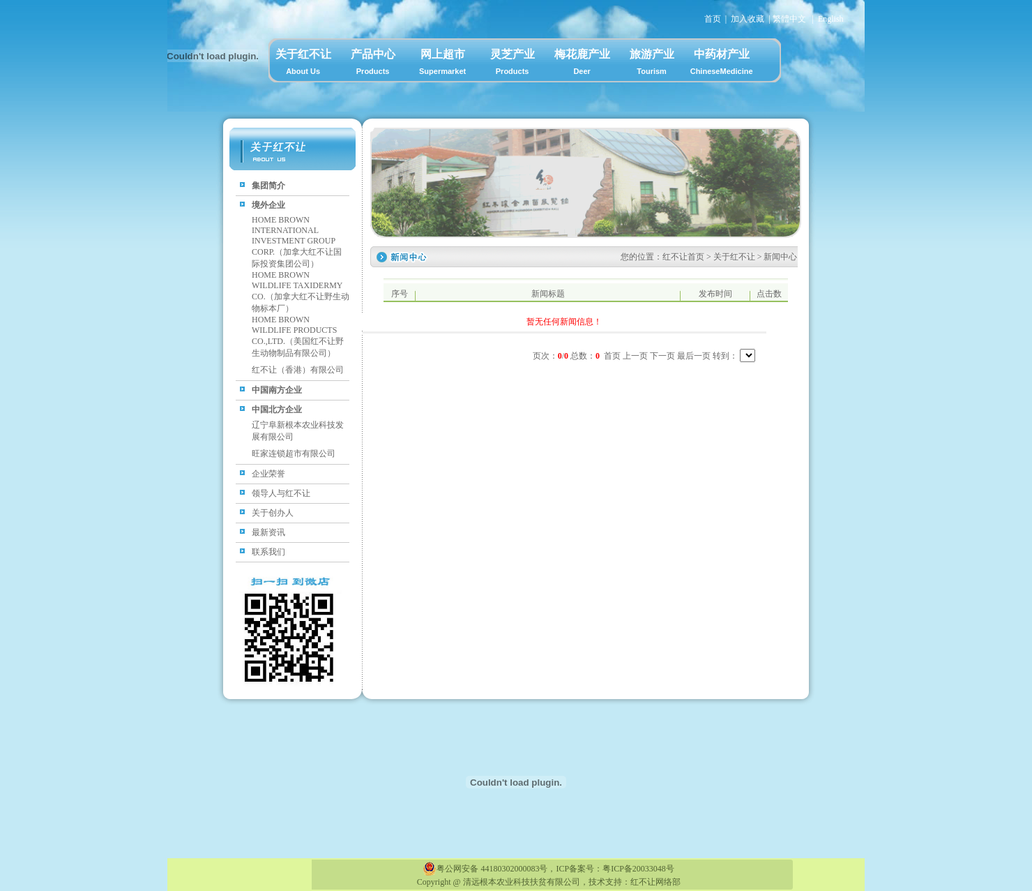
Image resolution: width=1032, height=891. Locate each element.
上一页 (635, 356)
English (831, 19)
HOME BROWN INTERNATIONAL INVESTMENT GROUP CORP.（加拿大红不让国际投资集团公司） (297, 242)
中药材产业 (722, 64)
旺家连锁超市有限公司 (293, 453)
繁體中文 (789, 19)
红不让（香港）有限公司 (298, 370)
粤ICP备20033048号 (638, 869)
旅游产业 (652, 64)
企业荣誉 (268, 474)
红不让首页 (683, 257)
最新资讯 (268, 532)
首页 (712, 19)
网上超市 (443, 64)
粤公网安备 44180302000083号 (485, 869)
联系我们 (268, 552)
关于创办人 (273, 513)
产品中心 (373, 64)
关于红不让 (303, 64)
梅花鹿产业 (582, 64)
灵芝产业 (512, 64)
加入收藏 (747, 19)
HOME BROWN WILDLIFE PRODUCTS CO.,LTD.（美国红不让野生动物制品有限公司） (298, 336)
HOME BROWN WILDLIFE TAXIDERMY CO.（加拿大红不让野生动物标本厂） (300, 291)
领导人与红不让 (281, 493)
